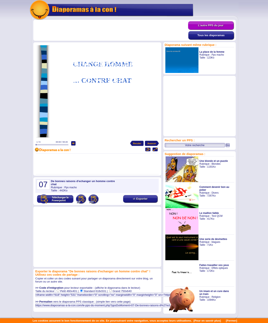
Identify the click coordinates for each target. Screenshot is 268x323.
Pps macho (218, 54)
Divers (215, 192)
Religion (216, 297)
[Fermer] (231, 320)
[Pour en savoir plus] (207, 320)
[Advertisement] (110, 30)
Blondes (216, 163)
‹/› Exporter (140, 198)
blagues (216, 242)
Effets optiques (220, 268)
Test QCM (217, 216)
